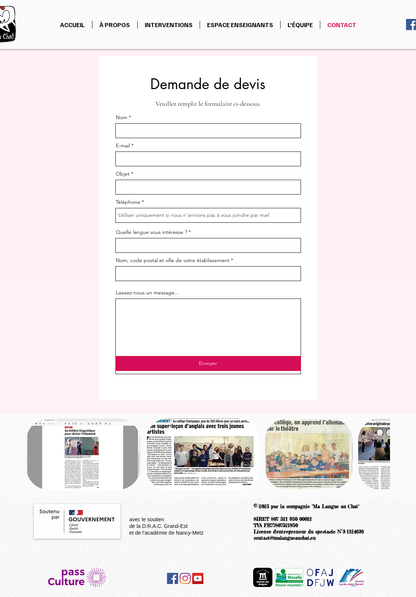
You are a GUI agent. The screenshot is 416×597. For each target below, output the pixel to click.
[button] (83, 454)
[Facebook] (172, 578)
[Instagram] (185, 578)
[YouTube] (197, 578)
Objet (123, 173)
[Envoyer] (208, 363)
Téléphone (128, 202)
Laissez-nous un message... (147, 292)
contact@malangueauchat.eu (284, 538)
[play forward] (380, 454)
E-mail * (125, 145)
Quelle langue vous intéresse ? (151, 232)
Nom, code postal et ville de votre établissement (173, 260)
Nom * (123, 117)
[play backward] (35, 454)
